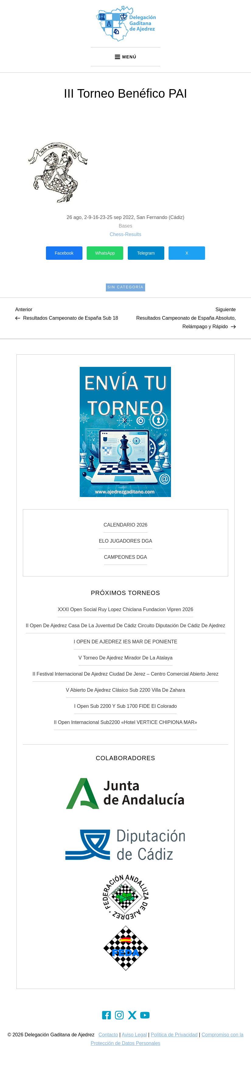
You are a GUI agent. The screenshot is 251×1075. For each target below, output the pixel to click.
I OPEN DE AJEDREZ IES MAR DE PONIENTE (125, 641)
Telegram (146, 253)
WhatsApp (105, 253)
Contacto (108, 1034)
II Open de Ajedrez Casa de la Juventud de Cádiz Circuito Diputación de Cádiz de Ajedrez (125, 625)
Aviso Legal (134, 1034)
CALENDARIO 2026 (125, 524)
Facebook (64, 253)
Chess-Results (125, 234)
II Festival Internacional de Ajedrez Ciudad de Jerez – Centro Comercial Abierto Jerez (125, 674)
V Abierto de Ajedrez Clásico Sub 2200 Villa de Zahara (125, 690)
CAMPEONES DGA (125, 557)
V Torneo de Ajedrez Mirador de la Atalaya (125, 657)
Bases (125, 225)
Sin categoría (125, 287)
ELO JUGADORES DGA (125, 541)
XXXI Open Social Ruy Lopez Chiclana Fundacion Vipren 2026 (125, 609)
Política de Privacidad (174, 1034)
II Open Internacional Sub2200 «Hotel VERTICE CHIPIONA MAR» (125, 722)
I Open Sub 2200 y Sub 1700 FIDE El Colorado (125, 706)
